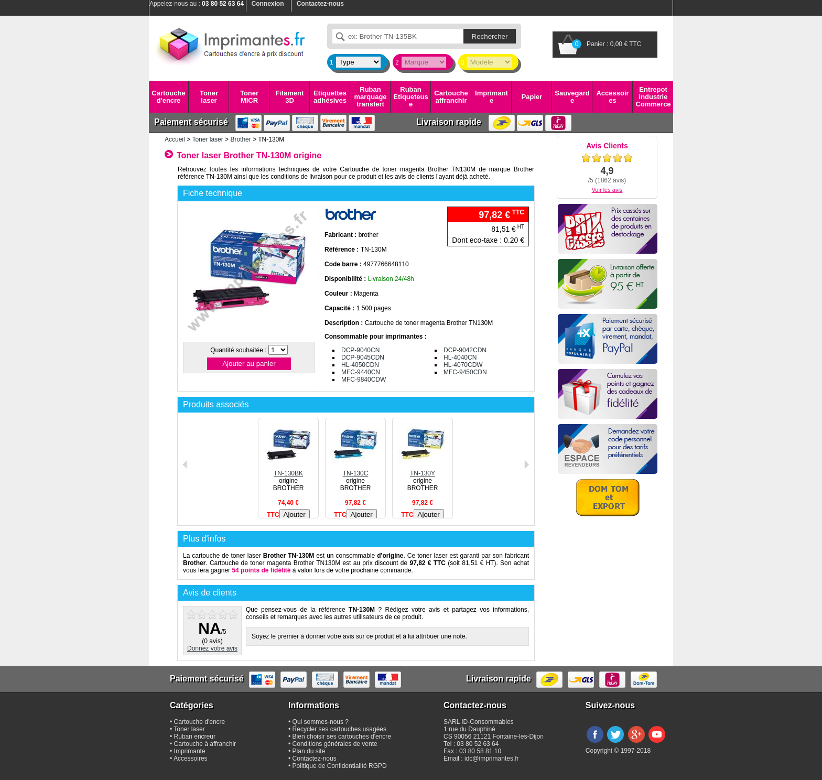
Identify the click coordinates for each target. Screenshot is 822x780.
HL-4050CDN (360, 365)
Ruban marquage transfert (370, 97)
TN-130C (355, 469)
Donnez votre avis (212, 648)
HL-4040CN (460, 357)
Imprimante (491, 96)
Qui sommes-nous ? (321, 721)
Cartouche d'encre (168, 96)
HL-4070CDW (463, 365)
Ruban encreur (194, 736)
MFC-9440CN (360, 372)
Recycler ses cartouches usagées (339, 729)
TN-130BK (288, 469)
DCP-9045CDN (362, 357)
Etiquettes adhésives (330, 96)
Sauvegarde (572, 96)
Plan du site (309, 751)
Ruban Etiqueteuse (410, 97)
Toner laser (209, 96)
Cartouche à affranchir (205, 744)
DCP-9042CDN (465, 350)
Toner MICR (249, 96)
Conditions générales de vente (335, 744)
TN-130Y (422, 469)
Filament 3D (290, 96)
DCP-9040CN (360, 350)
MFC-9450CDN (465, 372)
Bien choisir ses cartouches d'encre (342, 736)
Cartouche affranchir (451, 96)
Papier (532, 97)
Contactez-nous (315, 758)
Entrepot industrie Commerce (652, 97)
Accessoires (612, 96)
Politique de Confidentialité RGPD (340, 766)
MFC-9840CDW (363, 379)
